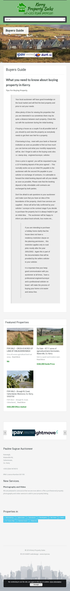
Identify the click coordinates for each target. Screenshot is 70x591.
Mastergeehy (43, 517)
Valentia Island (22, 521)
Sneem (62, 517)
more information (55, 582)
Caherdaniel (32, 517)
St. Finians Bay (10, 521)
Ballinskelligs (10, 517)
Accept (36, 585)
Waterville (34, 521)
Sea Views (54, 517)
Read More (16, 357)
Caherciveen (21, 517)
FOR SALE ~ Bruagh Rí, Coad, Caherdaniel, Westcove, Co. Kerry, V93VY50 (20, 393)
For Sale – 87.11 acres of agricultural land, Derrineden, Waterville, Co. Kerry (48, 351)
